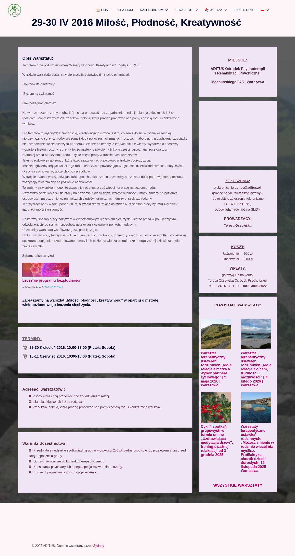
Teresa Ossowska (237, 225)
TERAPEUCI (184, 10)
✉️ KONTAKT (244, 10)
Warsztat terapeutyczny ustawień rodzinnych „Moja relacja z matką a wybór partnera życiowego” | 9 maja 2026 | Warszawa (216, 369)
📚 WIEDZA (213, 10)
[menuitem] (262, 10)
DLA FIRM (125, 10)
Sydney (98, 545)
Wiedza (58, 286)
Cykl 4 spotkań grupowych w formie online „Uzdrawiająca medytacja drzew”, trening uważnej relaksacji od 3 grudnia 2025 (217, 441)
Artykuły (48, 286)
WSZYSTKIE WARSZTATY (238, 485)
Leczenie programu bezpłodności (51, 280)
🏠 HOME (103, 10)
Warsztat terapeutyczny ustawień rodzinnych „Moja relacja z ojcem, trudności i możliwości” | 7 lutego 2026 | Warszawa (256, 369)
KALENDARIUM (151, 10)
